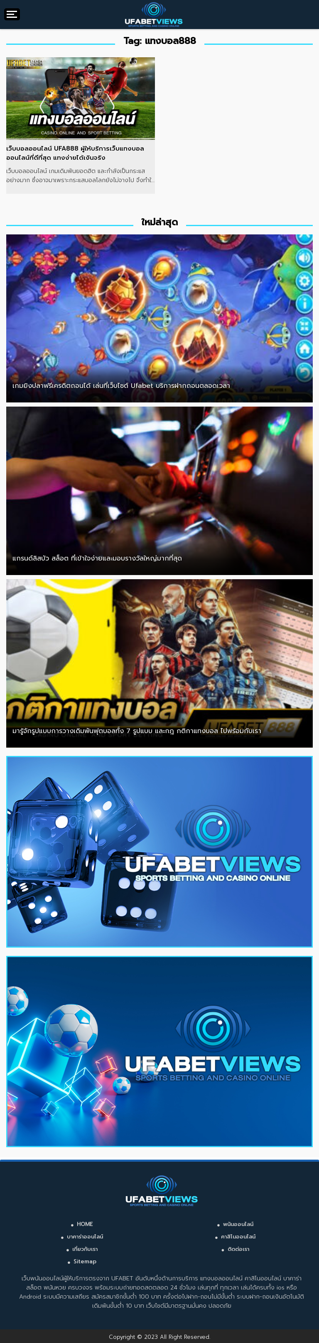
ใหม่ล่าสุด (160, 222)
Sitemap (85, 1261)
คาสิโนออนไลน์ (238, 1237)
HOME (85, 1224)
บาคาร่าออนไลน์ (85, 1237)
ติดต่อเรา (238, 1249)
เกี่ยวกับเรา (85, 1249)
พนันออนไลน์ (238, 1224)
